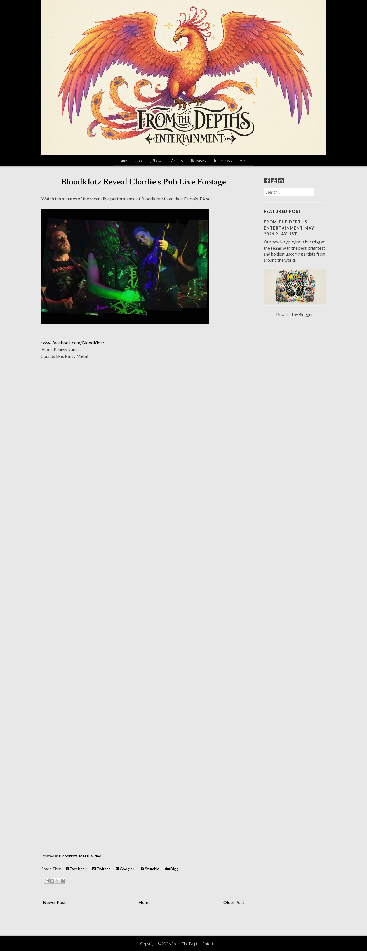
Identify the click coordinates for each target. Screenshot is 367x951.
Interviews (223, 160)
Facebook (76, 868)
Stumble (150, 868)
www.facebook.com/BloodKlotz (72, 342)
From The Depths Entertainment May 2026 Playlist (289, 227)
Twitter (101, 868)
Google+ (125, 868)
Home (122, 160)
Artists (177, 160)
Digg (171, 868)
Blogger (306, 314)
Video (96, 855)
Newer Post (54, 902)
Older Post (233, 902)
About (245, 160)
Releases (198, 160)
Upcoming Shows (149, 160)
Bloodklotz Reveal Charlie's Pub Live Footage (143, 182)
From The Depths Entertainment (199, 943)
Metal (84, 855)
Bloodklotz (68, 855)
